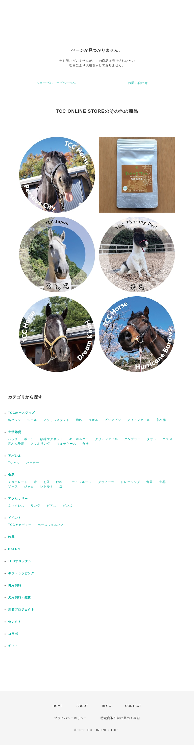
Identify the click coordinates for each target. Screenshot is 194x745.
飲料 (59, 482)
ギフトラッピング (21, 573)
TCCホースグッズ (21, 413)
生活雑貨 (14, 432)
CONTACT (133, 706)
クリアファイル (138, 420)
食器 (85, 443)
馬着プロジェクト (21, 609)
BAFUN (14, 549)
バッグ (13, 439)
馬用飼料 (14, 585)
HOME (58, 706)
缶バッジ (14, 420)
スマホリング (40, 443)
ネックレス (16, 505)
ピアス (52, 505)
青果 (149, 482)
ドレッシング (130, 482)
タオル (93, 420)
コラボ (13, 634)
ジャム (29, 486)
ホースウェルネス (51, 525)
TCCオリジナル (20, 561)
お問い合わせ (138, 83)
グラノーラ (106, 482)
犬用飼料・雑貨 (19, 597)
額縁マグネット (51, 439)
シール (32, 420)
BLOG (106, 706)
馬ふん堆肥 (16, 443)
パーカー (32, 463)
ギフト (13, 646)
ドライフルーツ (80, 482)
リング (35, 505)
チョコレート (18, 482)
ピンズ (67, 505)
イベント (14, 518)
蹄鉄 (79, 420)
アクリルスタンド (56, 420)
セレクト (14, 621)
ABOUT (82, 706)
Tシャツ (14, 463)
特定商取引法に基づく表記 (120, 718)
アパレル (14, 455)
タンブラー (132, 439)
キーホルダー (79, 439)
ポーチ (29, 439)
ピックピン (113, 420)
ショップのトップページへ (56, 83)
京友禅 (161, 420)
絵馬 (11, 537)
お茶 (46, 482)
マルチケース (66, 443)
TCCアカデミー (20, 525)
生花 (162, 482)
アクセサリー (18, 498)
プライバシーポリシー (70, 718)
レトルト (46, 486)
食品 (11, 475)
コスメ (168, 439)
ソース (13, 486)
